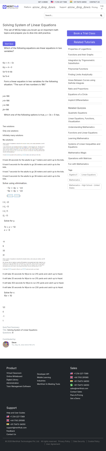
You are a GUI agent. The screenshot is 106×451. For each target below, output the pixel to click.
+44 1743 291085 (79, 377)
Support (74, 7)
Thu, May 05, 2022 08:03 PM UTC (23, 345)
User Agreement (53, 444)
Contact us (95, 2)
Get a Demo (43, 2)
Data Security (79, 441)
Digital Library (12, 380)
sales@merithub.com (79, 388)
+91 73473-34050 (78, 2)
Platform (39, 7)
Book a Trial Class (84, 33)
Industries (41, 381)
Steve (14, 342)
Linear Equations (89, 175)
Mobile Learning (44, 377)
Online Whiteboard (14, 376)
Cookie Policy (94, 441)
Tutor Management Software (19, 386)
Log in (101, 7)
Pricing (95, 7)
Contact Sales (76, 392)
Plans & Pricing (76, 395)
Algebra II (73, 175)
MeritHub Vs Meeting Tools (48, 384)
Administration (13, 383)
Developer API (43, 374)
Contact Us (11, 434)
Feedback (11, 431)
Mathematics (74, 180)
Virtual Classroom (14, 373)
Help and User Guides (16, 413)
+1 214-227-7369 (59, 2)
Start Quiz (9, 44)
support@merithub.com (17, 428)
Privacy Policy (64, 441)
